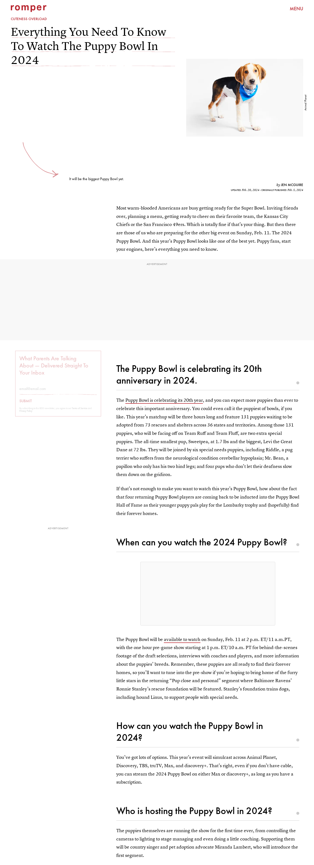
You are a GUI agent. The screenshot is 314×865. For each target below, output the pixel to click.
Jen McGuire (292, 184)
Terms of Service (79, 411)
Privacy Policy (25, 414)
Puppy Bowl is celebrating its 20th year (164, 400)
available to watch (182, 639)
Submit (25, 404)
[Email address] (58, 391)
